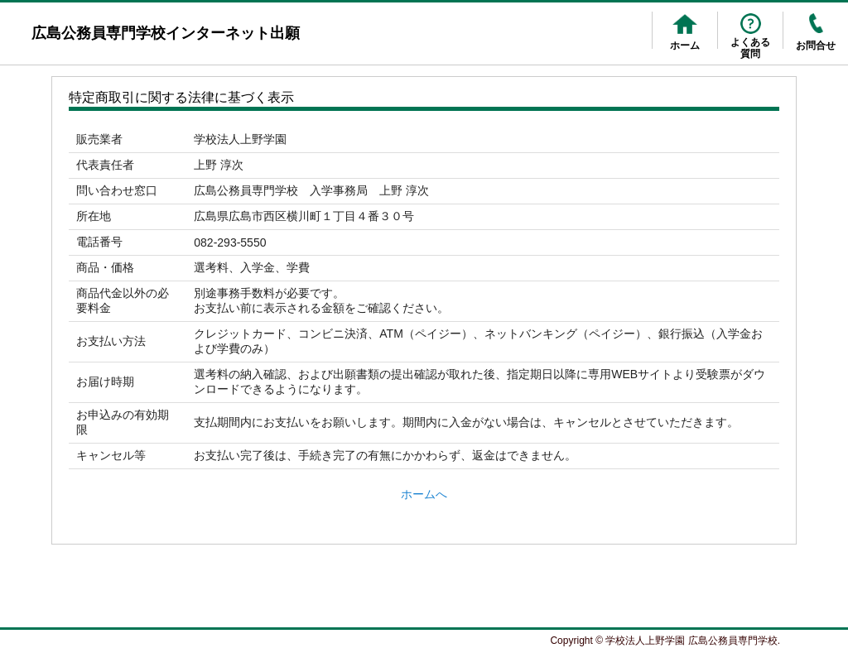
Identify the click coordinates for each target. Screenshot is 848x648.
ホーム (685, 45)
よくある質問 (750, 48)
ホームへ (424, 494)
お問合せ (816, 45)
